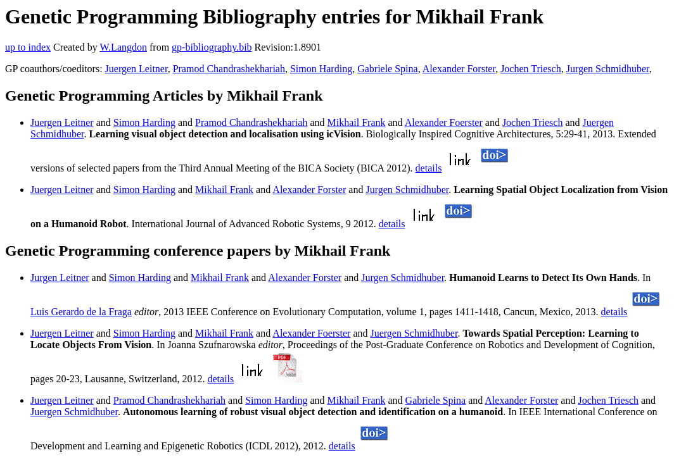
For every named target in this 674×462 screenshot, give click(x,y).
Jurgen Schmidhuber (607, 68)
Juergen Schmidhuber (414, 333)
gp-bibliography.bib (212, 47)
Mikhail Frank (356, 122)
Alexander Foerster (444, 122)
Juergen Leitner (136, 68)
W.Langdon (123, 47)
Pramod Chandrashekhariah (229, 68)
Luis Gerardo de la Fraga (81, 311)
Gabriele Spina (387, 68)
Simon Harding (321, 68)
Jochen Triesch (530, 68)
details (429, 168)
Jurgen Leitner (59, 277)
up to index (28, 47)
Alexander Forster (459, 68)
